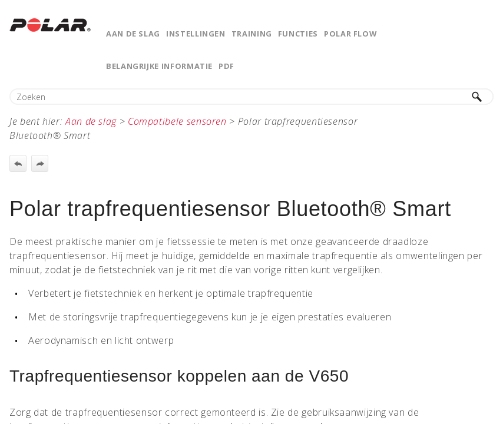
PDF (226, 66)
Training (251, 33)
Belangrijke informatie (159, 66)
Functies (298, 33)
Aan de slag (133, 33)
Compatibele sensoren (177, 121)
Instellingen (196, 33)
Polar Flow (350, 33)
